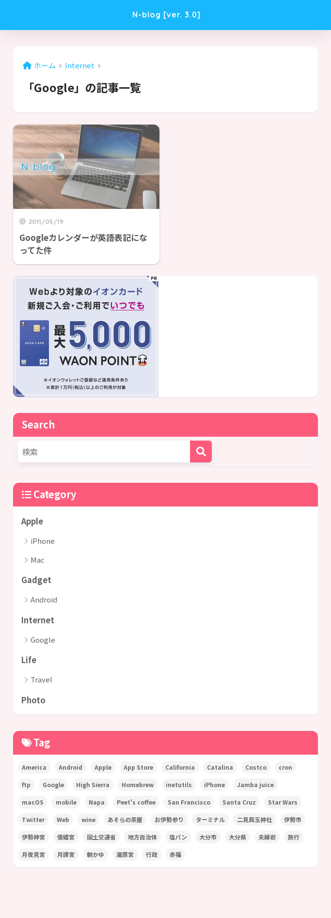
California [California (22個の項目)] (180, 769)
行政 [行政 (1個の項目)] (152, 856)
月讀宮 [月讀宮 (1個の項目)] (66, 856)
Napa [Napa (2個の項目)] (97, 803)
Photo (33, 701)
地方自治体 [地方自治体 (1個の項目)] (142, 838)
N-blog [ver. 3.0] (166, 15)
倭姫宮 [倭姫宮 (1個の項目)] (66, 838)
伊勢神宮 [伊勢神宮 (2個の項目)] (33, 838)
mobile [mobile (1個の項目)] (66, 803)
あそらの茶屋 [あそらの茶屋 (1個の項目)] (125, 821)
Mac (38, 560)
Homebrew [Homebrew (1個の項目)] (138, 786)
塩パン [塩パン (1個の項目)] (178, 838)
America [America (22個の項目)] (34, 769)
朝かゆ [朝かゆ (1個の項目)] (95, 856)
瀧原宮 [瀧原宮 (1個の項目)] (125, 856)
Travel (41, 681)
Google (43, 640)
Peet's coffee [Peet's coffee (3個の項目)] (136, 803)
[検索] (201, 451)
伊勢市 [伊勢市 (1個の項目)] (292, 821)
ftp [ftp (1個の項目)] (26, 786)
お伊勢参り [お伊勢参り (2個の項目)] (169, 821)
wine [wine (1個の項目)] (88, 821)
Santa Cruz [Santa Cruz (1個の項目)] (239, 803)
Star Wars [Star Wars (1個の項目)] (283, 803)
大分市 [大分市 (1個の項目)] (208, 838)
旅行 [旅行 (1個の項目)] (293, 838)
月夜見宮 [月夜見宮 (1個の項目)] (33, 856)
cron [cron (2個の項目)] (285, 769)
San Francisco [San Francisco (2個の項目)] (189, 803)
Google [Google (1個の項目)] (53, 786)
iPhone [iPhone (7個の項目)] (214, 786)
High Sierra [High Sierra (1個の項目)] (93, 786)
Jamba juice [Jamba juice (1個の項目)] (255, 786)
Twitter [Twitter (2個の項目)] (33, 821)
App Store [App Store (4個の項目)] (138, 769)
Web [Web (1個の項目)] (63, 821)
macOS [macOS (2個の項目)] (33, 803)
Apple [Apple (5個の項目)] (103, 769)
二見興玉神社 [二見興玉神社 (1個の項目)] (254, 821)
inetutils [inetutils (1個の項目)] (179, 786)
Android (44, 600)
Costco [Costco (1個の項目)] (256, 769)
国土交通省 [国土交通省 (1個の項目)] (101, 838)
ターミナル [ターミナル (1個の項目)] (210, 821)
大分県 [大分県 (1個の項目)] (237, 838)
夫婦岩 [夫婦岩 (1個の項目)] (267, 838)
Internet (38, 620)
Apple (32, 521)
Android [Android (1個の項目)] (70, 769)
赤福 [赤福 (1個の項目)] (175, 856)
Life (29, 660)
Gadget (36, 580)
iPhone (43, 541)
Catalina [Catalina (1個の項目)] (220, 769)
